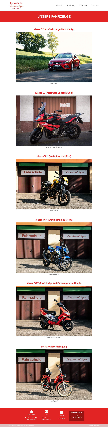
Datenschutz (96, 425)
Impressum (91, 425)
